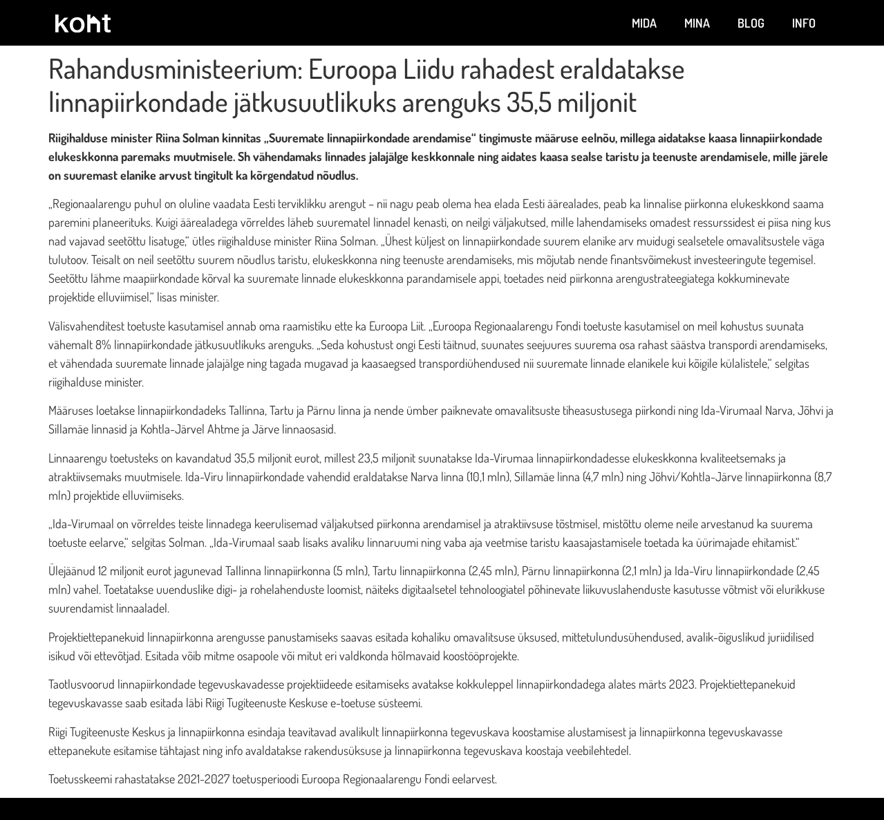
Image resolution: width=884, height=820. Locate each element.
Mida (644, 22)
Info (804, 22)
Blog (750, 22)
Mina (697, 22)
